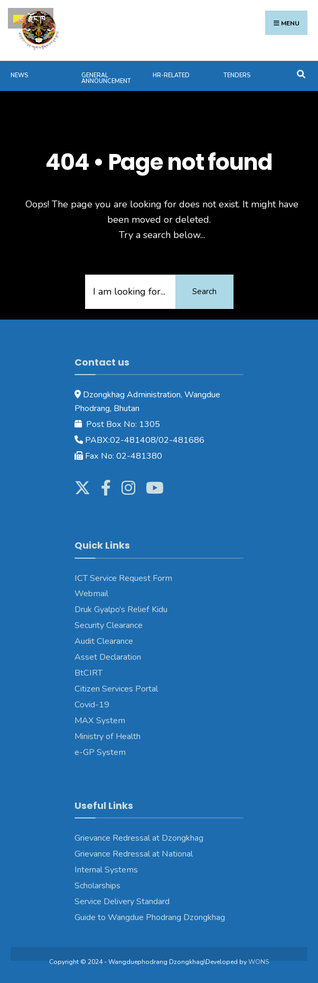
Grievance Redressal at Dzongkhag (138, 838)
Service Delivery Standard (122, 901)
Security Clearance (108, 625)
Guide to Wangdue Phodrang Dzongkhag (149, 917)
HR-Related (171, 75)
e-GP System (100, 752)
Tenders (236, 75)
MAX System (99, 720)
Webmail (91, 593)
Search (204, 291)
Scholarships (97, 885)
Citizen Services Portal (116, 689)
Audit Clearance (103, 641)
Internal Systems (106, 870)
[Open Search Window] (301, 73)
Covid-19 (91, 705)
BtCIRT (88, 673)
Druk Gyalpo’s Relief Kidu (120, 609)
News (19, 75)
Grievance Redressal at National (133, 854)
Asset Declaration (107, 657)
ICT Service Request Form (123, 578)
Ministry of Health (107, 736)
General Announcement (106, 78)
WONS (258, 962)
